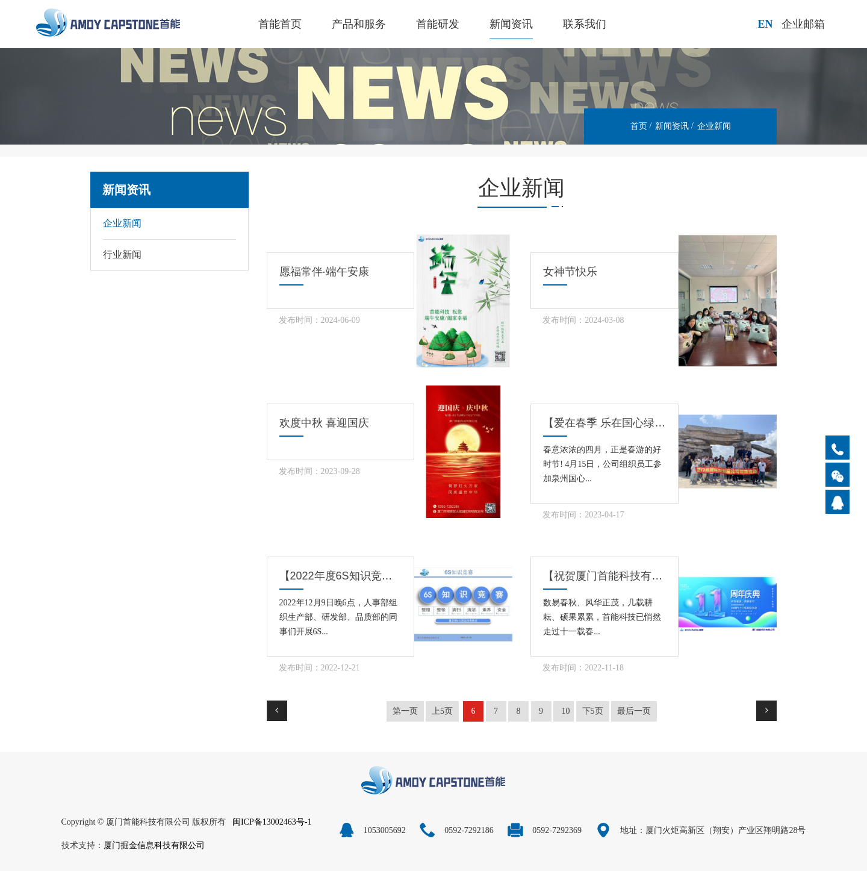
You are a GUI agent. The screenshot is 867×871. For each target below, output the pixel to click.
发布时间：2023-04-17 (583, 514)
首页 (638, 126)
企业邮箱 (803, 24)
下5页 (592, 711)
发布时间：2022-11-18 (583, 667)
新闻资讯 (511, 24)
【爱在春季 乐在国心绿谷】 (609, 423)
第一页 (405, 711)
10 (565, 711)
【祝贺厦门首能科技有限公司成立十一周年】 (651, 576)
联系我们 (584, 24)
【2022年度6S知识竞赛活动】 (352, 576)
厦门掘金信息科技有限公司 (154, 845)
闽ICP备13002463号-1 (271, 821)
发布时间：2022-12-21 (319, 667)
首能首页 (280, 24)
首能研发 (437, 24)
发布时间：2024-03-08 (583, 320)
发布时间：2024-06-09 (319, 320)
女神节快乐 (570, 272)
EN (764, 24)
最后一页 (634, 711)
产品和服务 (359, 24)
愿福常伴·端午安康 (324, 272)
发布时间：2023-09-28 (319, 471)
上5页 (442, 711)
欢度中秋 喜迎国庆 (324, 423)
